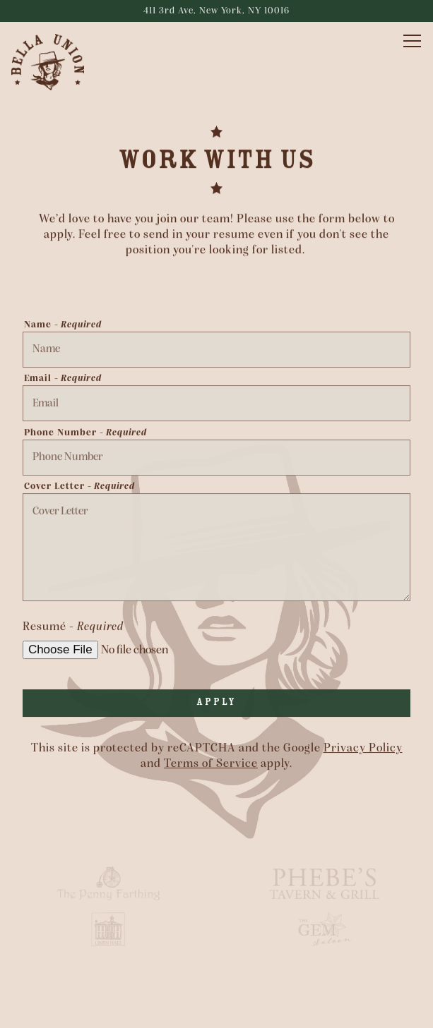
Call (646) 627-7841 (217, 975)
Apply (216, 702)
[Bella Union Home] (60, 62)
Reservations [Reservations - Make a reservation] (217, 1010)
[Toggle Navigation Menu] (412, 41)
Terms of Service (211, 764)
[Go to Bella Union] (216, 11)
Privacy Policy (363, 749)
